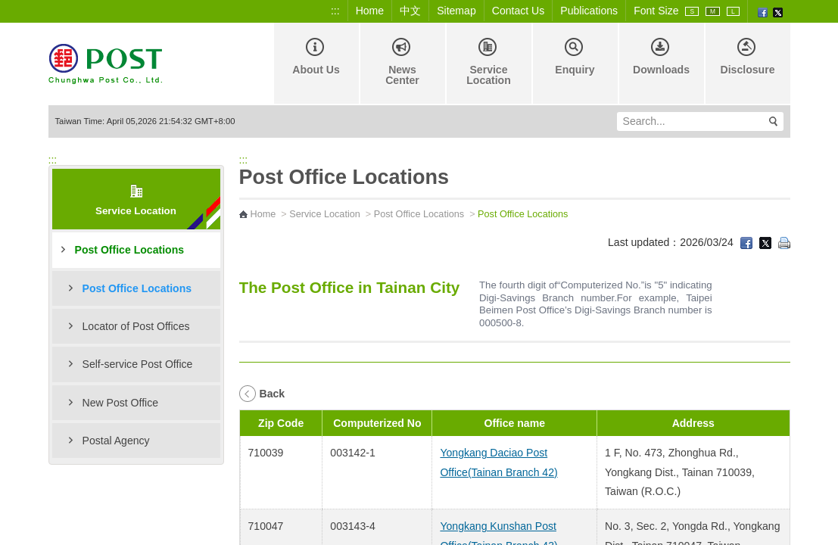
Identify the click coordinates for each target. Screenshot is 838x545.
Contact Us (518, 11)
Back (272, 394)
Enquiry (574, 57)
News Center (402, 62)
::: (335, 11)
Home (370, 11)
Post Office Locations (130, 250)
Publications (589, 11)
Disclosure (748, 57)
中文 (410, 11)
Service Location (488, 62)
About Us (316, 57)
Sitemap (456, 11)
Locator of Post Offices (136, 326)
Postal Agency (116, 440)
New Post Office (121, 403)
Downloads (661, 57)
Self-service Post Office (138, 364)
